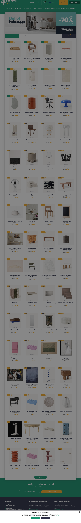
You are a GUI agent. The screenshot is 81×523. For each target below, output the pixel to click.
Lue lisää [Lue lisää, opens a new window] (57, 515)
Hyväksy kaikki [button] (35, 518)
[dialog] (40, 261)
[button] (40, 520)
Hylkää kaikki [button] (46, 518)
